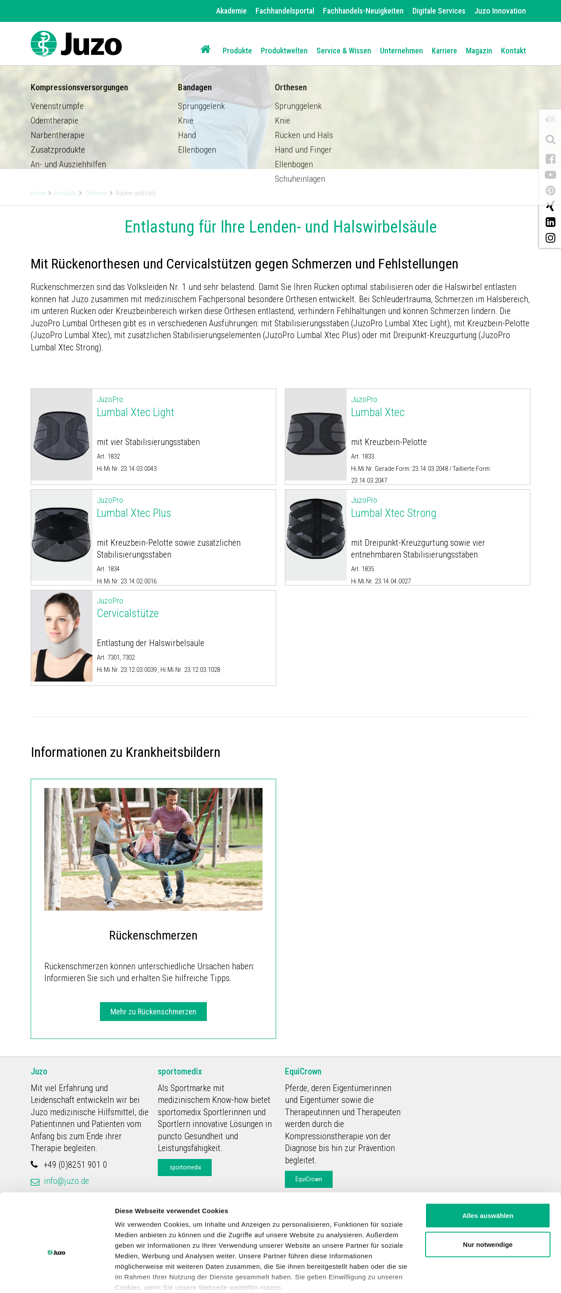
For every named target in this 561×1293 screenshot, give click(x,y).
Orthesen (96, 193)
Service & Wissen (343, 50)
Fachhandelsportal (285, 10)
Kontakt (513, 50)
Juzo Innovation (500, 10)
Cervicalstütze (184, 607)
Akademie (231, 10)
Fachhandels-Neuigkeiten (363, 10)
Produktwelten (284, 50)
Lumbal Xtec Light (184, 406)
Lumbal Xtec (438, 406)
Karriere (444, 50)
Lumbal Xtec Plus (184, 506)
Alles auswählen (488, 1170)
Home (38, 193)
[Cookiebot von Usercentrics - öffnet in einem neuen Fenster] (56, 1275)
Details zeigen (137, 1275)
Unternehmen (401, 50)
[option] (280, 84)
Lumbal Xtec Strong (438, 506)
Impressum (361, 1252)
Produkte (237, 50)
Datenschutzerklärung (290, 1252)
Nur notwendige (487, 1199)
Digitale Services (438, 10)
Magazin (479, 50)
